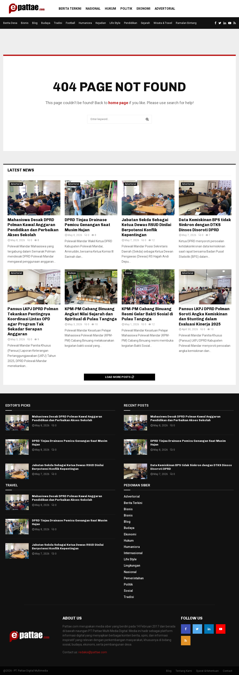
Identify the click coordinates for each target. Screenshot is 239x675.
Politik (126, 8)
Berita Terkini (70, 8)
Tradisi (58, 23)
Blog (35, 23)
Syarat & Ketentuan (207, 670)
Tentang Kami (184, 670)
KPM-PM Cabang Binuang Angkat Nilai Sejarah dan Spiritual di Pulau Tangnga (91, 314)
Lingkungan (132, 565)
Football (70, 23)
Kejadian (101, 23)
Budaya (45, 23)
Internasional (133, 553)
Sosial (128, 273)
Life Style (115, 23)
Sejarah (145, 23)
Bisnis (24, 23)
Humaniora (85, 23)
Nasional (93, 8)
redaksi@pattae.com (93, 652)
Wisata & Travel (163, 23)
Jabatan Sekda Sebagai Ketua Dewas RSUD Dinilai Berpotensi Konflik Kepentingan (146, 227)
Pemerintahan (134, 578)
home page (118, 102)
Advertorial (165, 8)
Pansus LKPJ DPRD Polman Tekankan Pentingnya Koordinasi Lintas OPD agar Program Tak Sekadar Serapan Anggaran (33, 321)
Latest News (21, 170)
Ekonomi (143, 8)
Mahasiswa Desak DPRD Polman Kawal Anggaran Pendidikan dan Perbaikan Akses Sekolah (33, 227)
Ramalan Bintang (186, 23)
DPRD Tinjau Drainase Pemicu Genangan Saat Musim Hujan (87, 224)
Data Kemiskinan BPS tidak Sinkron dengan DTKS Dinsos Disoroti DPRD (205, 224)
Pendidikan (130, 23)
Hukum (110, 8)
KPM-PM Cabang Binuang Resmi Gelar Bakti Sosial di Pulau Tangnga (147, 314)
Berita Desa (10, 23)
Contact (227, 670)
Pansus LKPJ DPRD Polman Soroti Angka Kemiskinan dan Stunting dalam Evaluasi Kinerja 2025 (204, 316)
